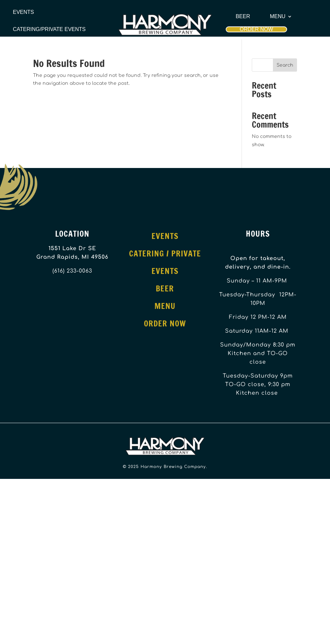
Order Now (256, 29)
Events (23, 12)
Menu (277, 16)
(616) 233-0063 (72, 271)
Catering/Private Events (49, 29)
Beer (243, 16)
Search (285, 65)
